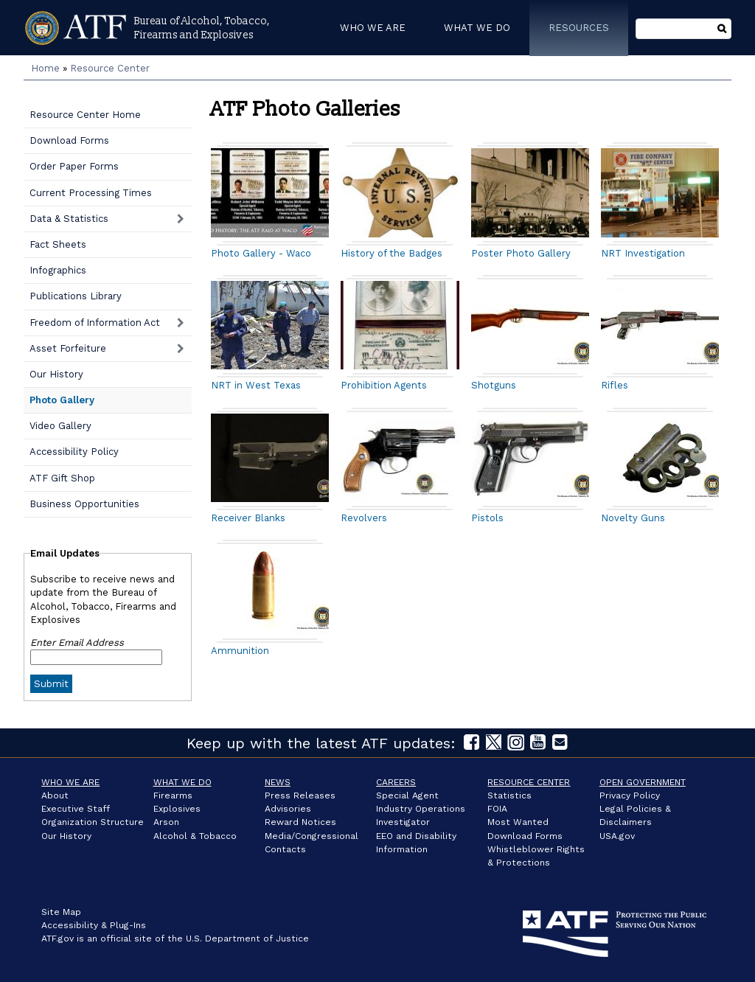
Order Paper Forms (74, 166)
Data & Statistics (68, 218)
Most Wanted (518, 822)
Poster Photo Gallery (521, 253)
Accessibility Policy (74, 451)
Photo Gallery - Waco (261, 253)
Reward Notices (300, 822)
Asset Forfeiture (67, 348)
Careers (396, 782)
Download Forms (69, 140)
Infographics (57, 270)
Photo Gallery (61, 399)
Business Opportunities (84, 503)
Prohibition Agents (384, 385)
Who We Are (70, 782)
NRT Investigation (643, 253)
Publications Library (75, 296)
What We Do (182, 782)
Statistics (509, 795)
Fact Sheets (57, 244)
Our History (56, 374)
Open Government (642, 782)
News (277, 782)
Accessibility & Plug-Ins (93, 925)
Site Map (61, 912)
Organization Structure (92, 822)
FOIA (497, 809)
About (55, 795)
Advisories (288, 809)
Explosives (177, 809)
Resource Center (110, 68)
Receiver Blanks (248, 517)
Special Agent (407, 795)
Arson (166, 822)
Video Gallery (60, 425)
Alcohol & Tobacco (195, 836)
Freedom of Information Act (94, 322)
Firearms (172, 795)
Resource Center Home (85, 114)
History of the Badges (391, 253)
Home (45, 68)
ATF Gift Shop (62, 478)
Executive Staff (75, 809)
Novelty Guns (633, 517)
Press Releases (300, 795)
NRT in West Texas (256, 385)
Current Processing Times (90, 192)
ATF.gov (57, 938)
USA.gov (617, 836)
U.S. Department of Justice (247, 938)
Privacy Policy (629, 795)
